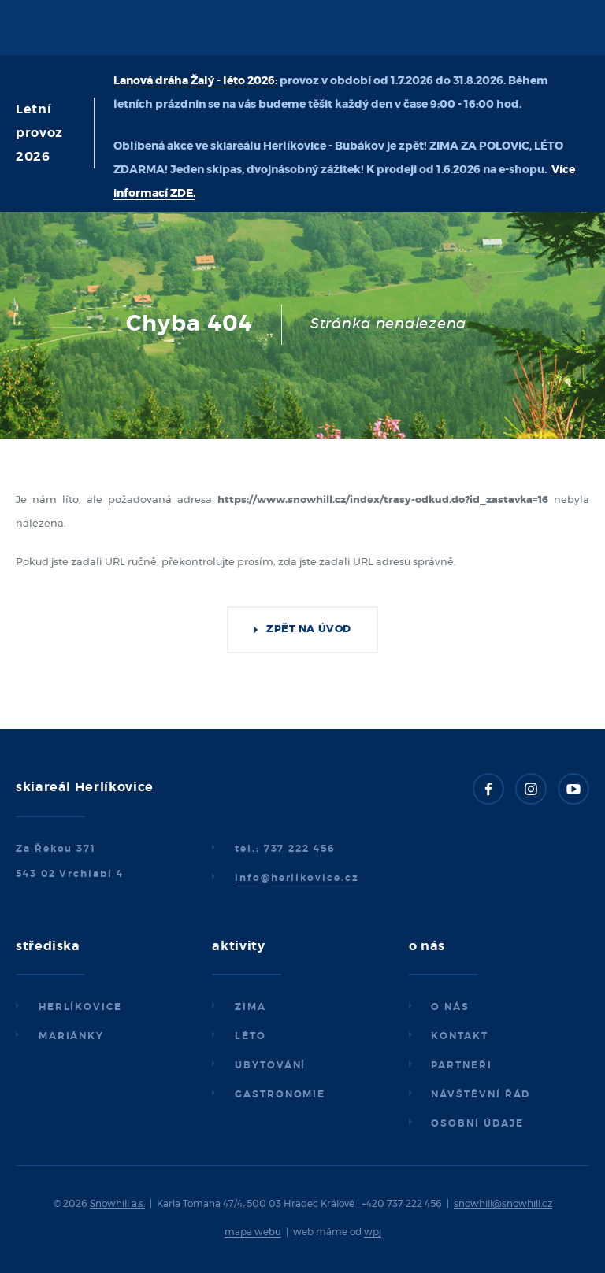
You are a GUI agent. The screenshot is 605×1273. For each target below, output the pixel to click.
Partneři (461, 1065)
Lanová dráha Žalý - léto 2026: (195, 81)
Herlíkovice (80, 1007)
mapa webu (253, 1232)
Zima (250, 1007)
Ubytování (270, 1065)
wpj (372, 1232)
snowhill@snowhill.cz (503, 1203)
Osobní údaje (477, 1123)
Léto (250, 1036)
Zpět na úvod (308, 629)
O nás (450, 1007)
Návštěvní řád (480, 1094)
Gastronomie (280, 1094)
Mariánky (71, 1036)
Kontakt (459, 1036)
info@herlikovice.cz (296, 878)
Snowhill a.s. (117, 1203)
